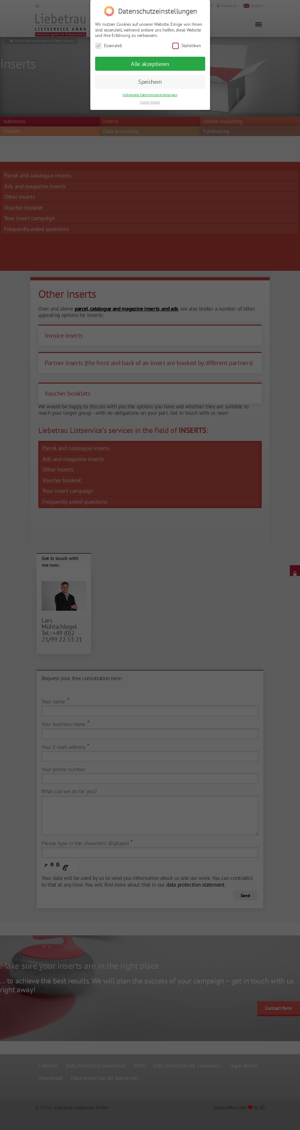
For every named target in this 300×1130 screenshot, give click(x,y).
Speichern (150, 76)
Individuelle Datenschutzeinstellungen (150, 89)
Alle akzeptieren (150, 58)
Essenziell (108, 40)
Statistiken (186, 40)
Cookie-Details (150, 96)
